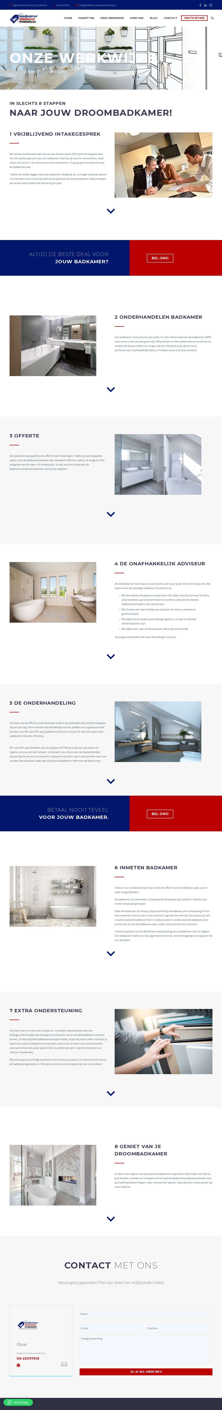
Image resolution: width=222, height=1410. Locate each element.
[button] (18, 1402)
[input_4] (145, 1349)
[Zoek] (212, 18)
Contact (170, 18)
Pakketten (86, 18)
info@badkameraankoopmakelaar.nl (97, 5)
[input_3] (178, 1328)
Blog (153, 18)
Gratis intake (194, 18)
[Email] (64, 1364)
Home (68, 18)
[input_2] (111, 1328)
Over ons (137, 18)
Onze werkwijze (112, 18)
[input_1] (145, 1314)
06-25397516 (63, 5)
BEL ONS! (160, 258)
